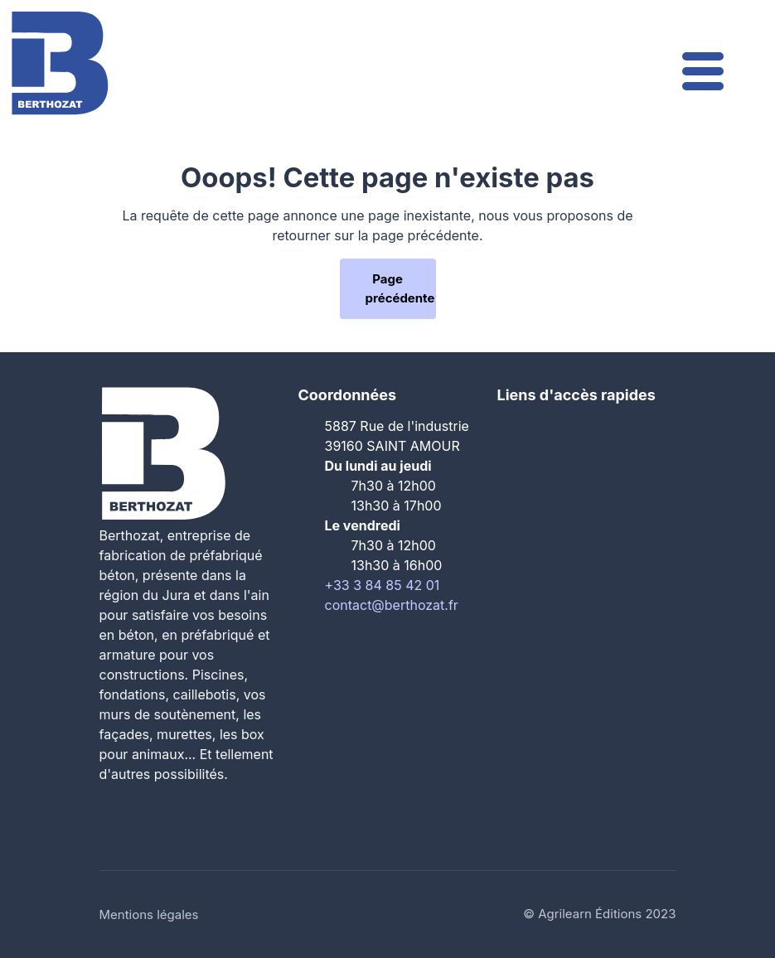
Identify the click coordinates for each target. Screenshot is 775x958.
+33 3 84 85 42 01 (382, 585)
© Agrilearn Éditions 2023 (599, 914)
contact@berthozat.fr (391, 605)
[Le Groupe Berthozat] (59, 61)
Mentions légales (149, 914)
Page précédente (400, 288)
